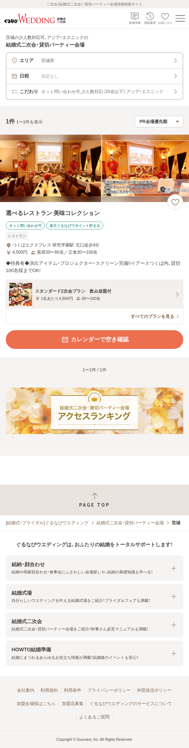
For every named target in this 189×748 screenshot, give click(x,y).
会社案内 (25, 690)
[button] (94, 568)
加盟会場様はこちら (36, 703)
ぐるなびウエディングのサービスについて (131, 703)
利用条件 (72, 690)
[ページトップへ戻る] (94, 500)
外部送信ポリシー (154, 690)
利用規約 (49, 690)
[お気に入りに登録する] (175, 202)
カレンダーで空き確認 (95, 339)
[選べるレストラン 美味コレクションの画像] (94, 168)
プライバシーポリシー (109, 690)
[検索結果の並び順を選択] (159, 121)
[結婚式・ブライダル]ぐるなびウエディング (47, 522)
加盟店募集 (72, 703)
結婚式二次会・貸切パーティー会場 (130, 522)
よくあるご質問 (94, 716)
